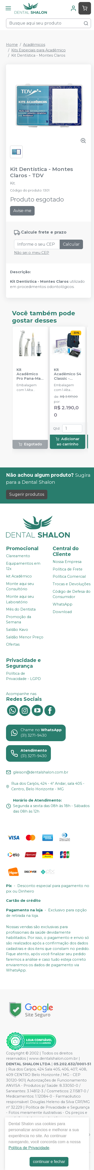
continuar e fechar (49, 1161)
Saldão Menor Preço (24, 637)
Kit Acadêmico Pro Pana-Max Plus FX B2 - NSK (30, 374)
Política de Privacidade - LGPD (23, 676)
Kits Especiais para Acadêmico (38, 50)
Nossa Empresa (67, 561)
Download (62, 612)
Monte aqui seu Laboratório (20, 599)
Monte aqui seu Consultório (20, 586)
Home (12, 44)
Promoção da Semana (18, 620)
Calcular (71, 244)
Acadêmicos (34, 44)
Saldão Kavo (17, 629)
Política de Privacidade (29, 1148)
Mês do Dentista (21, 609)
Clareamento (18, 556)
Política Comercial (69, 576)
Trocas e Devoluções (71, 584)
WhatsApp (62, 604)
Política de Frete (67, 569)
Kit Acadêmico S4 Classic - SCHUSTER (67, 374)
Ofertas (13, 644)
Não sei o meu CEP (31, 252)
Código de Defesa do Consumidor (71, 594)
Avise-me (22, 210)
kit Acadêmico (19, 576)
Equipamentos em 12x (23, 566)
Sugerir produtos (26, 494)
